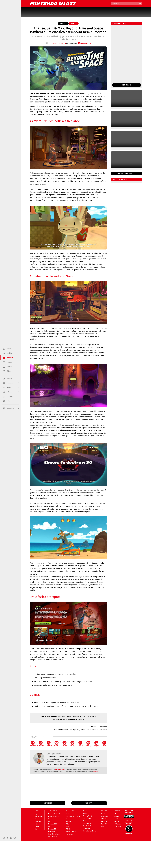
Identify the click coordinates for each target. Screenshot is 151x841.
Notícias (37, 819)
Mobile (50, 819)
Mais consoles (52, 836)
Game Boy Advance (54, 834)
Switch (73, 23)
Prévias (37, 826)
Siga (36, 829)
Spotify (72, 743)
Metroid (85, 813)
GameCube (51, 831)
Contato (116, 819)
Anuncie (116, 821)
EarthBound (87, 823)
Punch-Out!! (87, 826)
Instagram (40, 743)
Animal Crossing (71, 831)
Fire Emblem (87, 818)
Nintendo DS (52, 829)
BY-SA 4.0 (96, 771)
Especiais (38, 821)
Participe (116, 816)
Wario (85, 821)
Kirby (68, 819)
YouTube (56, 743)
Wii (49, 826)
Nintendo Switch (53, 816)
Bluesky (88, 743)
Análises (37, 824)
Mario (68, 814)
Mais (104, 743)
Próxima (88, 803)
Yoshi (67, 826)
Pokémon (86, 811)
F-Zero (68, 824)
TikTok (64, 743)
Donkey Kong (87, 816)
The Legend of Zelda (73, 816)
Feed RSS (104, 824)
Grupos (96, 743)
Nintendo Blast (60, 769)
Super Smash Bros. (89, 831)
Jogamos (63, 23)
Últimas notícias (119, 23)
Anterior (48, 803)
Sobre (116, 814)
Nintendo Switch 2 (54, 814)
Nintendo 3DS (52, 824)
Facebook (33, 743)
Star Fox (68, 821)
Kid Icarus (69, 834)
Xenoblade (86, 828)
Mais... (103, 826)
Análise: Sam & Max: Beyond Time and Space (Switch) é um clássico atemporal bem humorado (68, 30)
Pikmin (68, 829)
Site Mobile (38, 816)
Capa (36, 814)
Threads (80, 743)
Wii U (49, 821)
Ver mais (126, 85)
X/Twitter (49, 743)
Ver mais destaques (126, 173)
